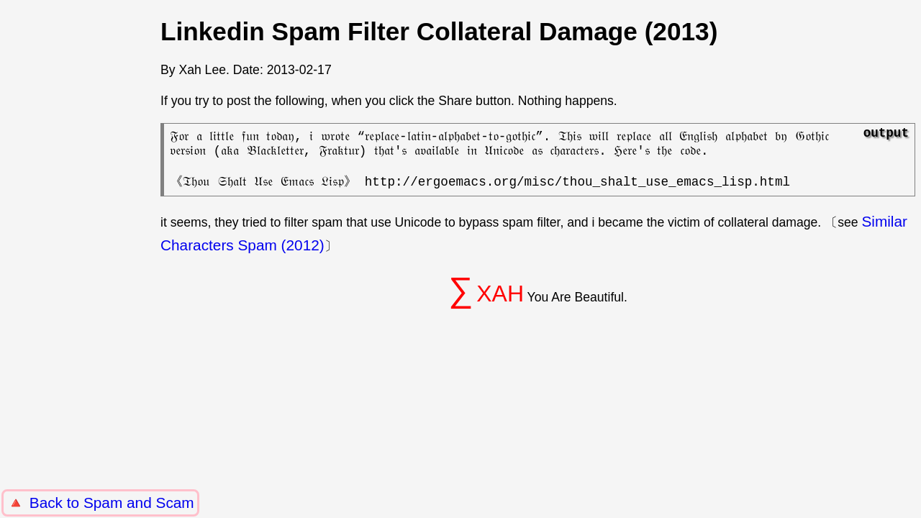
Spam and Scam (138, 502)
